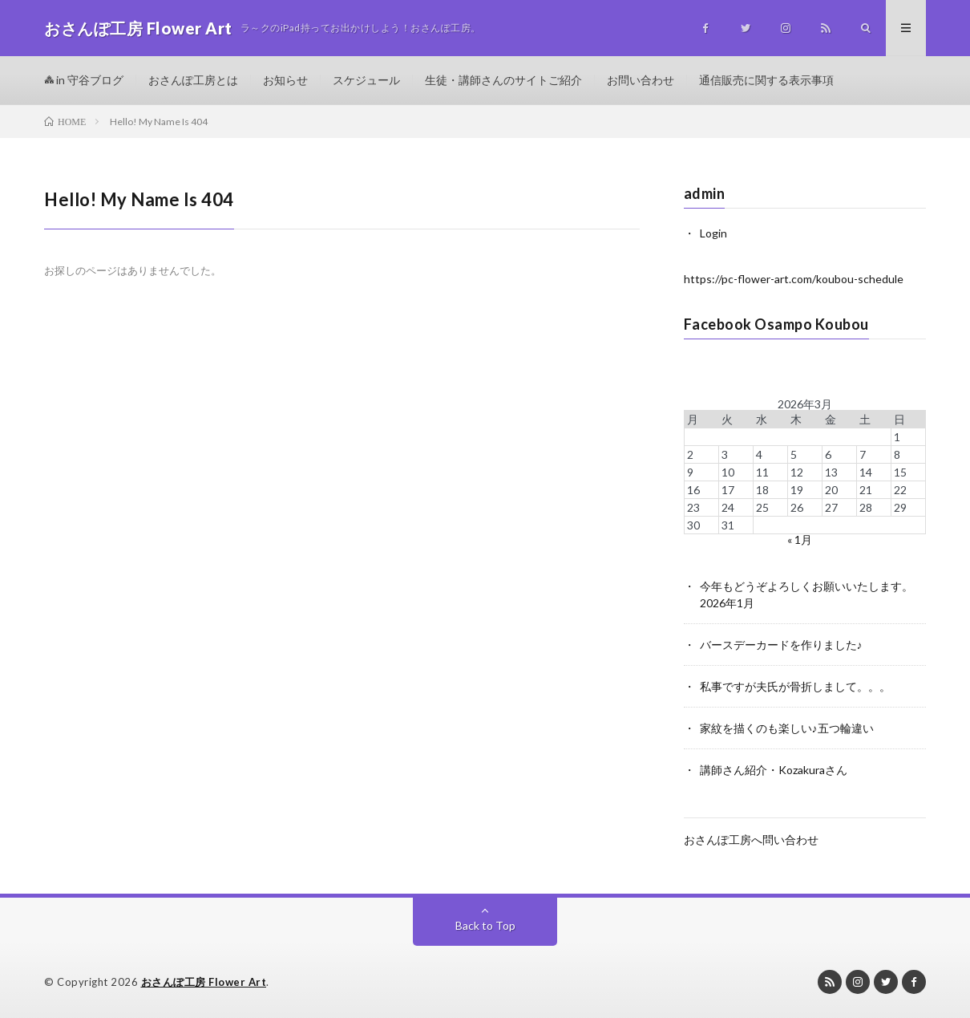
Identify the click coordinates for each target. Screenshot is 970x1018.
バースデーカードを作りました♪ (781, 644)
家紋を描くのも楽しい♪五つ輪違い (787, 728)
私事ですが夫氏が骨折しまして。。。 (795, 686)
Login (713, 233)
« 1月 (799, 539)
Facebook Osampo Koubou (776, 324)
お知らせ (285, 80)
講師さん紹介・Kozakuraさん (773, 770)
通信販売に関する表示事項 (766, 80)
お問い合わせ (640, 80)
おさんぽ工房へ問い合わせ (751, 839)
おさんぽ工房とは (193, 80)
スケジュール (366, 80)
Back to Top (485, 925)
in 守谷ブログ (83, 80)
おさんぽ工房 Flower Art (204, 981)
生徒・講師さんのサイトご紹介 (503, 80)
